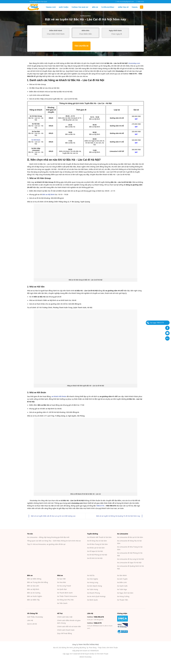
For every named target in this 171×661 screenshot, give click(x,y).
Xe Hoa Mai (61, 582)
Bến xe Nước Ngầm (34, 596)
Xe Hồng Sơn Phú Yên (65, 600)
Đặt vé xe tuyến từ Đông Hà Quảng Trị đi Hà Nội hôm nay (120, 516)
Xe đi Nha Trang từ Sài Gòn (97, 544)
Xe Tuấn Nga (122, 589)
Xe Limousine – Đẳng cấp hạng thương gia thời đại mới (48, 537)
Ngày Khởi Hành (115, 30)
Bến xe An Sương (33, 593)
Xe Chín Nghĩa (92, 579)
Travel (135, 7)
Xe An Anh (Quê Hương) (96, 596)
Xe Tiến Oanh (62, 603)
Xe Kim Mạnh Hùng (94, 586)
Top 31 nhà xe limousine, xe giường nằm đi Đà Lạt (46, 544)
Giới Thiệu (63, 7)
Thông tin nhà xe (80, 7)
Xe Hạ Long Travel (64, 586)
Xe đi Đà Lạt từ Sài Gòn (96, 548)
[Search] (141, 7)
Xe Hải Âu (90, 575)
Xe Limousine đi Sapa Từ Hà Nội (129, 562)
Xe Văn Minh (122, 575)
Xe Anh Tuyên (122, 579)
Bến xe (95, 7)
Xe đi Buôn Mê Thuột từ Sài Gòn (99, 537)
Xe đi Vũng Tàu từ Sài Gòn (97, 541)
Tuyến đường (108, 7)
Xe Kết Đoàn (35, 140)
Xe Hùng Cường (123, 596)
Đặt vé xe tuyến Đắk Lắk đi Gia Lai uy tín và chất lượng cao (51, 516)
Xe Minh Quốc (92, 600)
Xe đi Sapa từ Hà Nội (95, 551)
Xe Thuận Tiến (122, 600)
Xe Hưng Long (92, 582)
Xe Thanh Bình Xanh (65, 593)
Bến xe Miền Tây (33, 600)
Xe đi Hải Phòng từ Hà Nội (97, 555)
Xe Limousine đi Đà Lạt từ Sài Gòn (130, 537)
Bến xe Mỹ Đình (33, 589)
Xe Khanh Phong (93, 593)
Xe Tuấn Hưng (92, 589)
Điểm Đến (85, 30)
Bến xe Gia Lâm (33, 586)
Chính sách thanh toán (65, 630)
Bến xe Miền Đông (34, 579)
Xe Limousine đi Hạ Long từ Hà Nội (130, 559)
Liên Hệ (30, 620)
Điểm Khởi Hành (55, 30)
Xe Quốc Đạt (62, 589)
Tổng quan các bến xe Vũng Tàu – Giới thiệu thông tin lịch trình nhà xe (54, 541)
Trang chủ (51, 7)
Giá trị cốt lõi (32, 624)
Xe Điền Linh (122, 582)
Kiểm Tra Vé (123, 7)
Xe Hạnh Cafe (122, 586)
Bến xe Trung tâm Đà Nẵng (37, 582)
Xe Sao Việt (61, 579)
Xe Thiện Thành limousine (67, 596)
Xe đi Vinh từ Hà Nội (95, 558)
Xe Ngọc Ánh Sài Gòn (125, 593)
